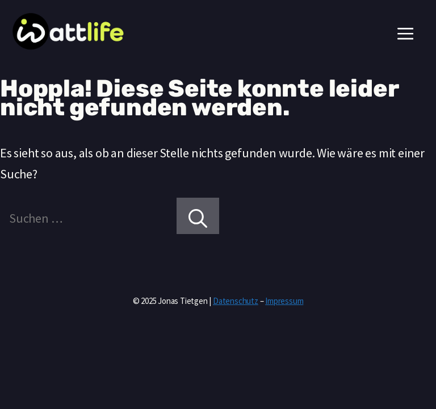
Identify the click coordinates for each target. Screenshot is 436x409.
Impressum (284, 300)
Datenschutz (235, 300)
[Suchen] (198, 216)
